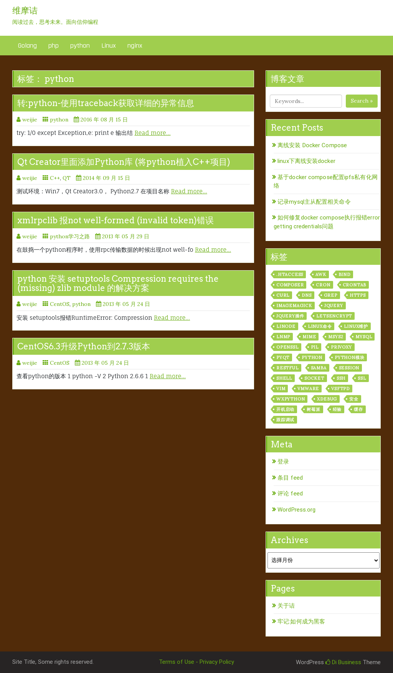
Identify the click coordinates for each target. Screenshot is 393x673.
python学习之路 (70, 236)
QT (67, 177)
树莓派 (313, 409)
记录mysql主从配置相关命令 (314, 201)
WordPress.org (296, 509)
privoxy (341, 347)
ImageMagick (294, 305)
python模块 (349, 357)
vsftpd (340, 388)
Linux (108, 45)
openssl (287, 347)
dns (306, 295)
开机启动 (285, 409)
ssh (341, 378)
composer (290, 284)
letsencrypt (334, 316)
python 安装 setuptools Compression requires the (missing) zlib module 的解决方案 (118, 283)
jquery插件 (290, 316)
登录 (283, 461)
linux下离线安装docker (306, 161)
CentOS (59, 304)
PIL (315, 347)
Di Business (343, 662)
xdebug (327, 399)
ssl (362, 378)
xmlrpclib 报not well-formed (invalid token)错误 (115, 220)
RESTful (287, 368)
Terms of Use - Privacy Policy (196, 661)
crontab (355, 284)
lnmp (283, 336)
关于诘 (286, 605)
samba (319, 368)
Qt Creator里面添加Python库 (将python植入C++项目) (123, 162)
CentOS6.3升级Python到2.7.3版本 (83, 346)
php (53, 45)
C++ (55, 177)
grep (330, 295)
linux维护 (356, 326)
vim (280, 388)
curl (282, 295)
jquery (333, 305)
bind (344, 274)
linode (286, 326)
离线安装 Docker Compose (312, 145)
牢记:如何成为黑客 (301, 621)
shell (284, 378)
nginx (134, 45)
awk (320, 274)
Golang (27, 45)
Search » (362, 100)
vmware (308, 388)
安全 (353, 399)
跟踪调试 (285, 419)
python (80, 45)
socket (314, 378)
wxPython (290, 399)
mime (309, 336)
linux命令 (320, 326)
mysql (363, 336)
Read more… (152, 132)
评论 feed (290, 493)
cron (323, 284)
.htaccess (289, 274)
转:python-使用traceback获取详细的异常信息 (105, 103)
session (349, 368)
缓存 (358, 409)
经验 (337, 409)
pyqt (282, 357)
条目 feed (290, 477)
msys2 (335, 336)
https (358, 295)
